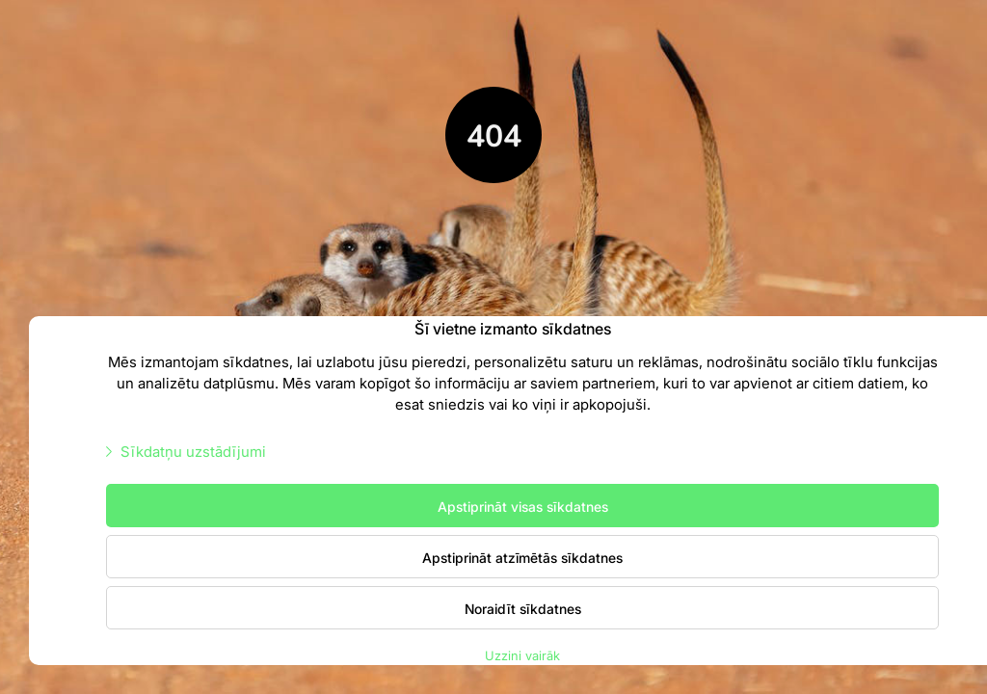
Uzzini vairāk (522, 655)
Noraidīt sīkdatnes (523, 608)
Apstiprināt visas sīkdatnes (523, 506)
